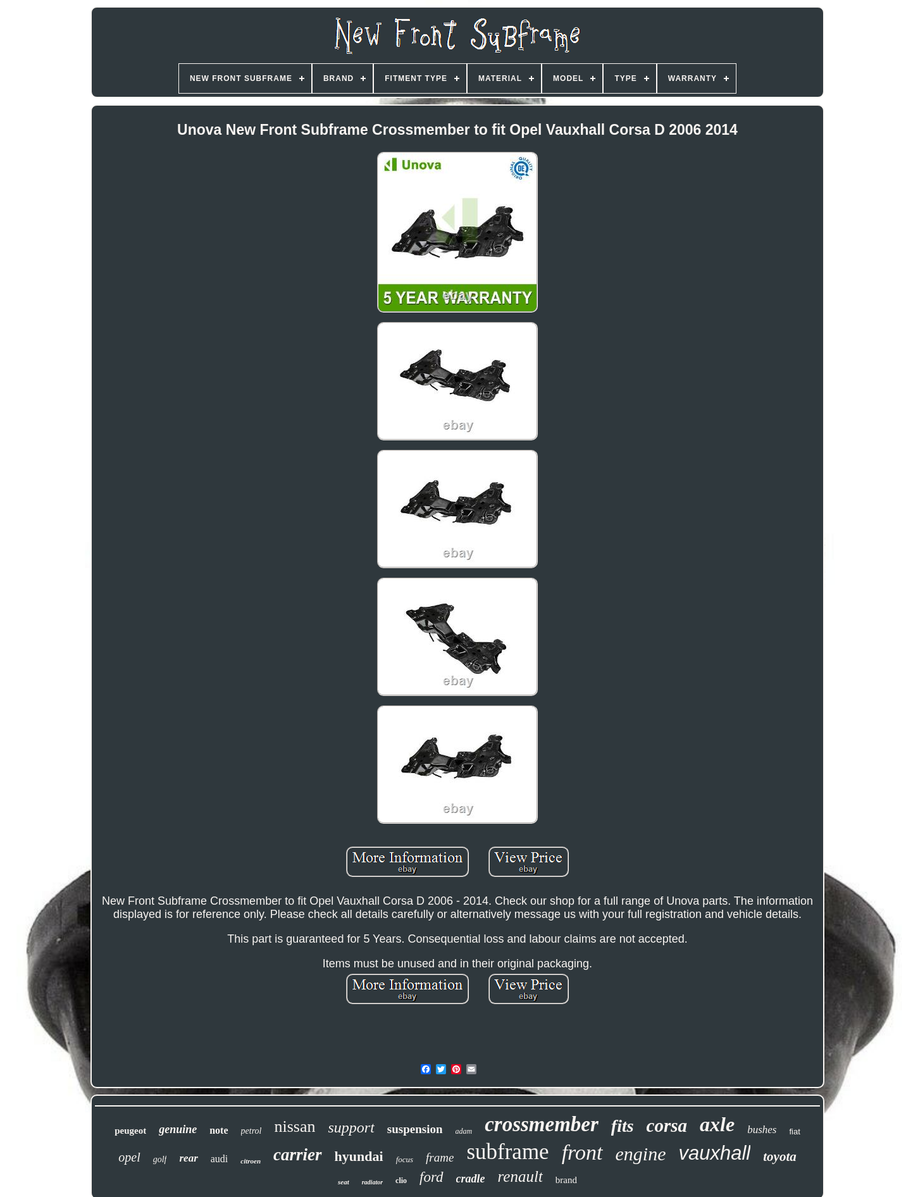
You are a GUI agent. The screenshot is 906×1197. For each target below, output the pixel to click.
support (351, 1127)
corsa (667, 1125)
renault (520, 1176)
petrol (251, 1131)
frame (440, 1157)
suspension (415, 1129)
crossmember (542, 1124)
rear (188, 1158)
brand (566, 1180)
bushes (761, 1130)
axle (717, 1124)
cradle (470, 1178)
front (582, 1152)
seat (343, 1182)
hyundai (359, 1156)
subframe (507, 1151)
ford (431, 1177)
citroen (250, 1161)
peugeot (130, 1131)
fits (622, 1126)
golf (160, 1159)
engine (641, 1153)
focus (404, 1159)
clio (401, 1180)
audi (219, 1158)
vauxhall (715, 1153)
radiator (372, 1182)
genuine (178, 1129)
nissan (294, 1126)
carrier (297, 1154)
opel (129, 1157)
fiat (794, 1131)
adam (464, 1131)
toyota (780, 1156)
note (218, 1130)
